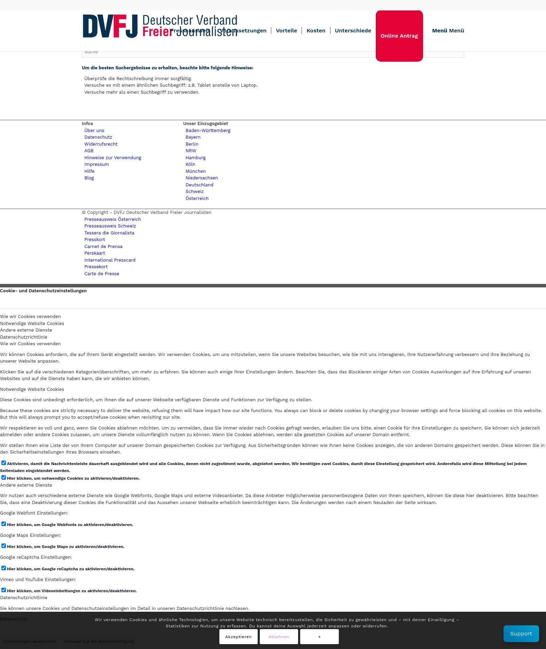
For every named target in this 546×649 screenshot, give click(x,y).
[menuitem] (190, 30)
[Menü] (446, 30)
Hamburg (195, 157)
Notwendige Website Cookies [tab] (32, 323)
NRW (191, 150)
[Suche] (273, 51)
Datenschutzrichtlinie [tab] (23, 337)
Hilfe (89, 171)
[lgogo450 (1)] (160, 30)
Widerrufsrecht (100, 144)
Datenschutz (98, 137)
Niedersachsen (202, 177)
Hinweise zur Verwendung (112, 157)
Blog (89, 177)
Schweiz (195, 191)
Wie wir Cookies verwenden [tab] (30, 316)
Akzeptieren (238, 636)
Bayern (193, 137)
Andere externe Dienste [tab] (26, 330)
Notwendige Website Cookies (32, 389)
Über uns (94, 130)
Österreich (197, 198)
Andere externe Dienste (26, 485)
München (196, 171)
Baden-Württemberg (208, 130)
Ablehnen (278, 636)
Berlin (192, 144)
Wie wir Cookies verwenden (30, 343)
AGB (88, 150)
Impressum (96, 164)
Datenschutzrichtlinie (23, 597)
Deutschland (199, 184)
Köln (190, 164)
